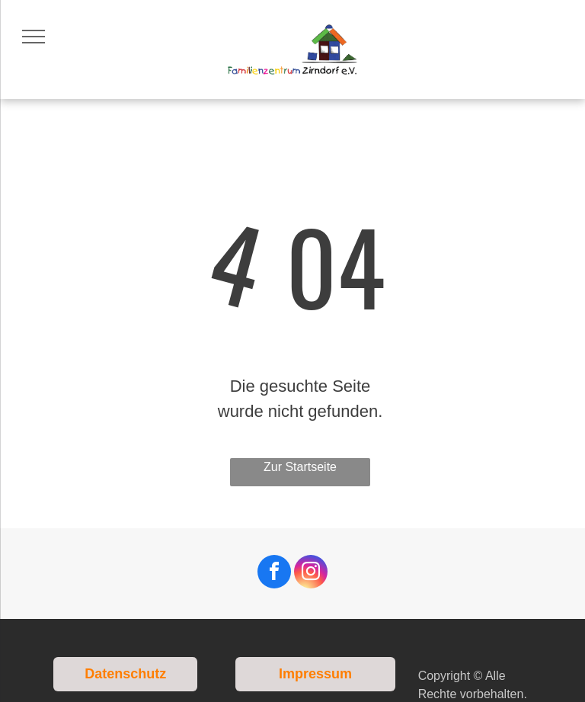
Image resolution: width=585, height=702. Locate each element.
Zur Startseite (300, 466)
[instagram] (311, 573)
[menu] (33, 36)
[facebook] (274, 573)
